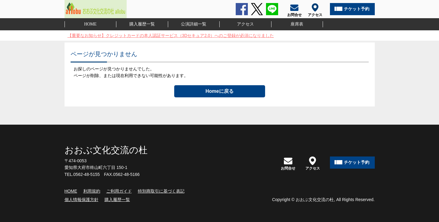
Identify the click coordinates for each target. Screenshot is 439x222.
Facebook (242, 9)
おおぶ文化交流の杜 (106, 150)
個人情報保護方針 (81, 199)
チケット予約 (356, 8)
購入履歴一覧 (142, 24)
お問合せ (288, 163)
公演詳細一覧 (193, 24)
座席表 (297, 24)
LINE (272, 9)
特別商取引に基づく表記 (161, 191)
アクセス (245, 24)
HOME (90, 24)
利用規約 (91, 191)
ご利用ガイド (119, 191)
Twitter (257, 9)
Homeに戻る (219, 91)
